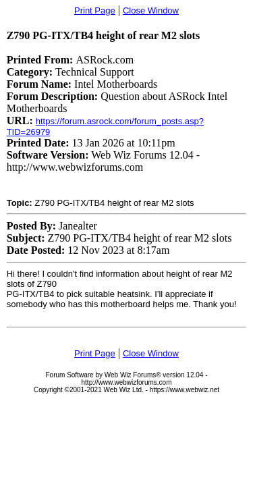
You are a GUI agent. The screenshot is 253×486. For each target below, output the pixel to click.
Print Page (94, 10)
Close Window (151, 10)
